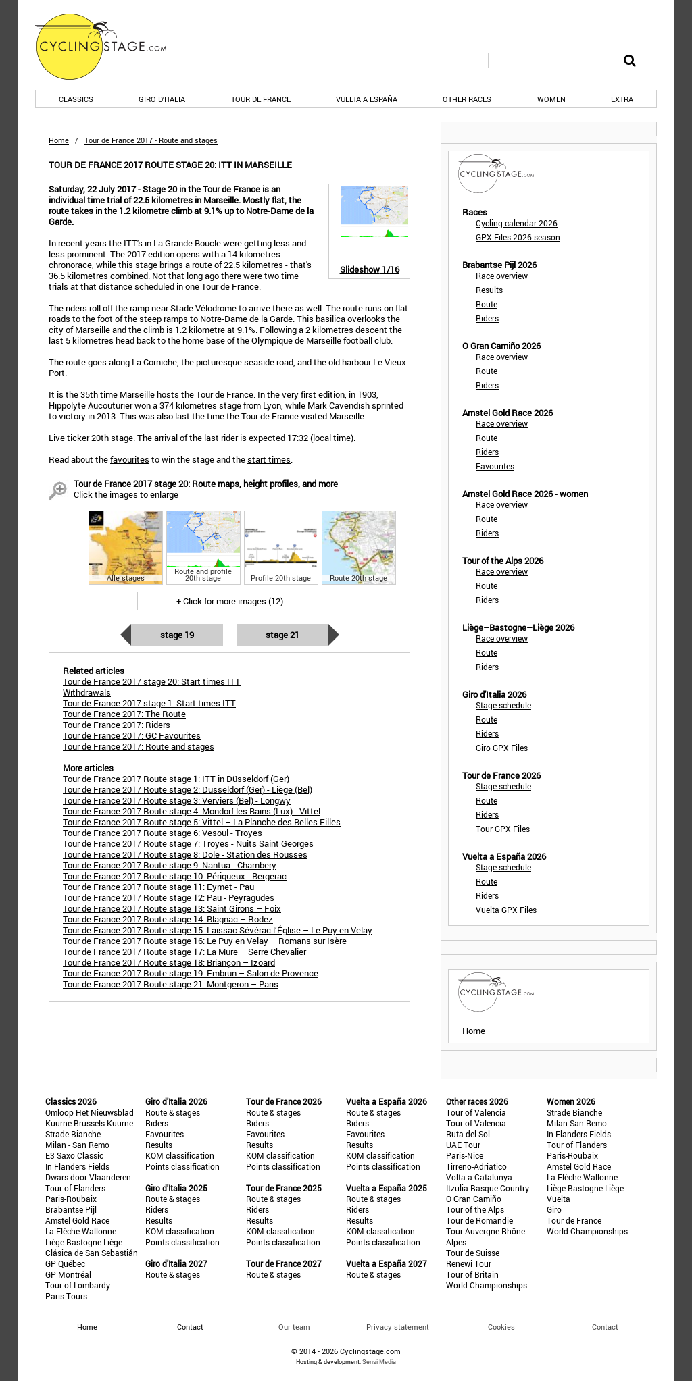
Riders (487, 318)
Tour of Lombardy (77, 1285)
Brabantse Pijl (71, 1209)
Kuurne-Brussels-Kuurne (89, 1123)
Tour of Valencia (476, 1112)
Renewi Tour (468, 1263)
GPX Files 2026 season (518, 237)
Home (59, 140)
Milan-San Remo (577, 1123)
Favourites (495, 466)
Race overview (502, 275)
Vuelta (558, 1198)
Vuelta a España (366, 99)
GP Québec (65, 1263)
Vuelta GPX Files (506, 909)
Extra (622, 99)
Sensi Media (379, 1361)
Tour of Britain (472, 1274)
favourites (129, 459)
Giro (554, 1209)
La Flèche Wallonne (80, 1231)
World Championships (486, 1285)
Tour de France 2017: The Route (124, 714)
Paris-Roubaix (71, 1198)
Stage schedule (503, 705)
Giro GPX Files (502, 747)
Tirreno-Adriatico (476, 1166)
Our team (294, 1327)
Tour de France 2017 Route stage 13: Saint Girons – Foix (172, 908)
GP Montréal (68, 1274)
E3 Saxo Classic (74, 1155)
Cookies (501, 1327)
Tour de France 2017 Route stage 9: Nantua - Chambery (169, 865)
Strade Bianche (73, 1133)
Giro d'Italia (162, 99)
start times (269, 459)
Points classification (182, 1166)
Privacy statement (397, 1327)
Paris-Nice (464, 1155)
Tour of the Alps (475, 1209)
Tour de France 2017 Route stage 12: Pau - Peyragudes (168, 897)
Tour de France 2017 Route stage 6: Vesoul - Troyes (162, 833)
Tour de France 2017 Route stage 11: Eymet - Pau (158, 887)
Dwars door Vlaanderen (88, 1177)
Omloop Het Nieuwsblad (89, 1112)
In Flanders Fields (77, 1166)
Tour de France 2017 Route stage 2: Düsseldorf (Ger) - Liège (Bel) (187, 789)
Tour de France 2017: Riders (116, 725)
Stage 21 (282, 635)
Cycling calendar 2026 (517, 222)
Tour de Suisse (472, 1252)
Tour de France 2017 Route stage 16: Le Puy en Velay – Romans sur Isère (205, 941)
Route (486, 303)
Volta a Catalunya (479, 1177)
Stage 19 (177, 635)
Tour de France (261, 99)
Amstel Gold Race (77, 1220)
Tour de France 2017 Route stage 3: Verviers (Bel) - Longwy (177, 800)
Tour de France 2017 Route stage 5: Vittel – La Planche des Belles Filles (202, 822)
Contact (605, 1327)
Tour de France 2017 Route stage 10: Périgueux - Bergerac (175, 876)
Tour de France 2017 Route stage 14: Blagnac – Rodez (168, 919)
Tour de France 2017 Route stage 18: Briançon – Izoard (169, 962)
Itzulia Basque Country (487, 1187)
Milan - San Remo (77, 1144)
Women (551, 99)
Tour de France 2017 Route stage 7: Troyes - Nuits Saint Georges (188, 843)
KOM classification (179, 1155)
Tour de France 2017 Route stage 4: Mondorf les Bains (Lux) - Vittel (191, 811)
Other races (467, 99)
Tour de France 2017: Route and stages (138, 746)
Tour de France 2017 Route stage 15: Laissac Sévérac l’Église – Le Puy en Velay (217, 930)
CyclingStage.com (109, 47)
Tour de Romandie (479, 1220)
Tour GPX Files (503, 828)
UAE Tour (463, 1144)
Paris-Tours (66, 1296)
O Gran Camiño (473, 1198)
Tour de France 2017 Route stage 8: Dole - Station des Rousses (185, 854)
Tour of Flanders (75, 1187)
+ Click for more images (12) (229, 601)
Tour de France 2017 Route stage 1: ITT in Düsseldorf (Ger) (176, 779)
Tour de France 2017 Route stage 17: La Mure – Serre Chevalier (184, 951)
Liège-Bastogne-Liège (83, 1241)
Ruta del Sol (468, 1133)
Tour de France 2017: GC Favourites (132, 735)
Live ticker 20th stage (91, 438)
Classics (76, 99)
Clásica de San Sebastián (91, 1252)
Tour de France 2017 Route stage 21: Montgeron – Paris (170, 984)
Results (489, 289)
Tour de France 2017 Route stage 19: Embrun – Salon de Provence (190, 973)
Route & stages (172, 1112)
